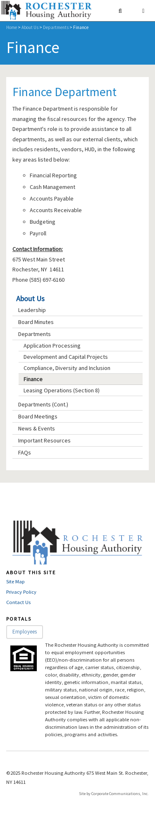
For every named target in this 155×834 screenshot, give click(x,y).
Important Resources (44, 440)
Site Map (15, 581)
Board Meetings (37, 416)
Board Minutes (36, 322)
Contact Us (18, 602)
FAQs (24, 452)
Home (11, 27)
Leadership (32, 310)
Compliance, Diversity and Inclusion (67, 368)
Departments (56, 27)
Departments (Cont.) (43, 404)
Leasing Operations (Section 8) (62, 390)
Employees (24, 631)
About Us (29, 27)
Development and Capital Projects (66, 356)
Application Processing (52, 345)
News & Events (36, 428)
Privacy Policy (21, 592)
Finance (33, 379)
